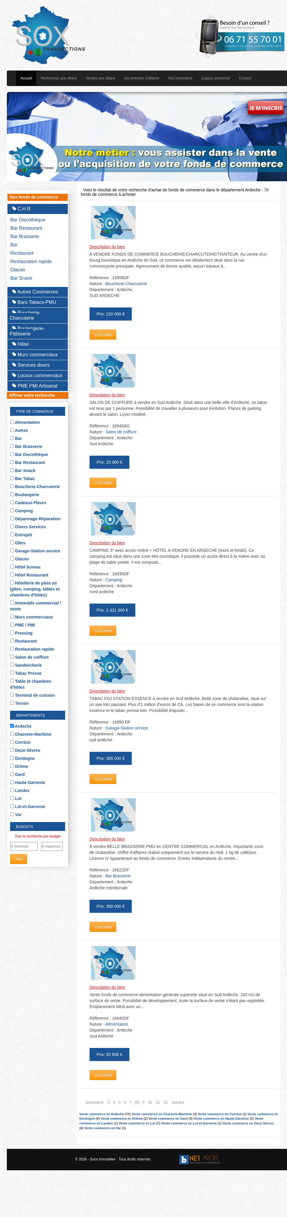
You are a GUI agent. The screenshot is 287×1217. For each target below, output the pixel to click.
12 (165, 1102)
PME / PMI (22, 625)
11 (158, 1102)
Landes (20, 790)
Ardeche (21, 726)
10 (150, 1102)
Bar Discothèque (28, 219)
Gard (17, 774)
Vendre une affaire (100, 78)
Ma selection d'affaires (141, 78)
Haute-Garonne (27, 782)
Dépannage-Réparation (35, 518)
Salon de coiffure (29, 657)
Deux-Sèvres (25, 750)
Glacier (18, 269)
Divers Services (28, 526)
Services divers (31, 365)
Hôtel (20, 344)
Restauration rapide (31, 261)
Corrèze (20, 742)
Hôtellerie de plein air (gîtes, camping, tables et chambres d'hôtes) (35, 589)
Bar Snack (21, 278)
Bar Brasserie (24, 236)
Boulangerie (24, 494)
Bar (14, 244)
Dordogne (22, 758)
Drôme (19, 766)
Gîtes (18, 542)
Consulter (102, 334)
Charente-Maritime (31, 734)
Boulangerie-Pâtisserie (27, 331)
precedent (94, 1102)
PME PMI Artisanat (35, 385)
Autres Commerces (35, 291)
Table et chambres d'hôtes (30, 684)
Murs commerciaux (35, 354)
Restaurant (22, 253)
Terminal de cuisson (32, 695)
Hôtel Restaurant (29, 575)
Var (16, 814)
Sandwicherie (26, 665)
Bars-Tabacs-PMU (34, 302)
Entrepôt (21, 534)
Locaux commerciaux (37, 375)
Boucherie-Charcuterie (25, 315)
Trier (18, 859)
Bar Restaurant (26, 228)
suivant (178, 1102)
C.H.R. (22, 208)
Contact (245, 78)
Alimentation (25, 422)
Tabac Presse (26, 673)
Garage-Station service (35, 551)
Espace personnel (215, 78)
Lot (16, 798)
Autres (19, 430)
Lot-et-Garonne (27, 806)
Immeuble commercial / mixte (35, 606)
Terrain (19, 703)
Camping (21, 510)
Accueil (26, 78)
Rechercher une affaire (59, 78)
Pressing (21, 633)
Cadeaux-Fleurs (28, 502)
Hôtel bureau (25, 567)
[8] (137, 1102)
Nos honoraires (180, 78)
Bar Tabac (22, 478)
